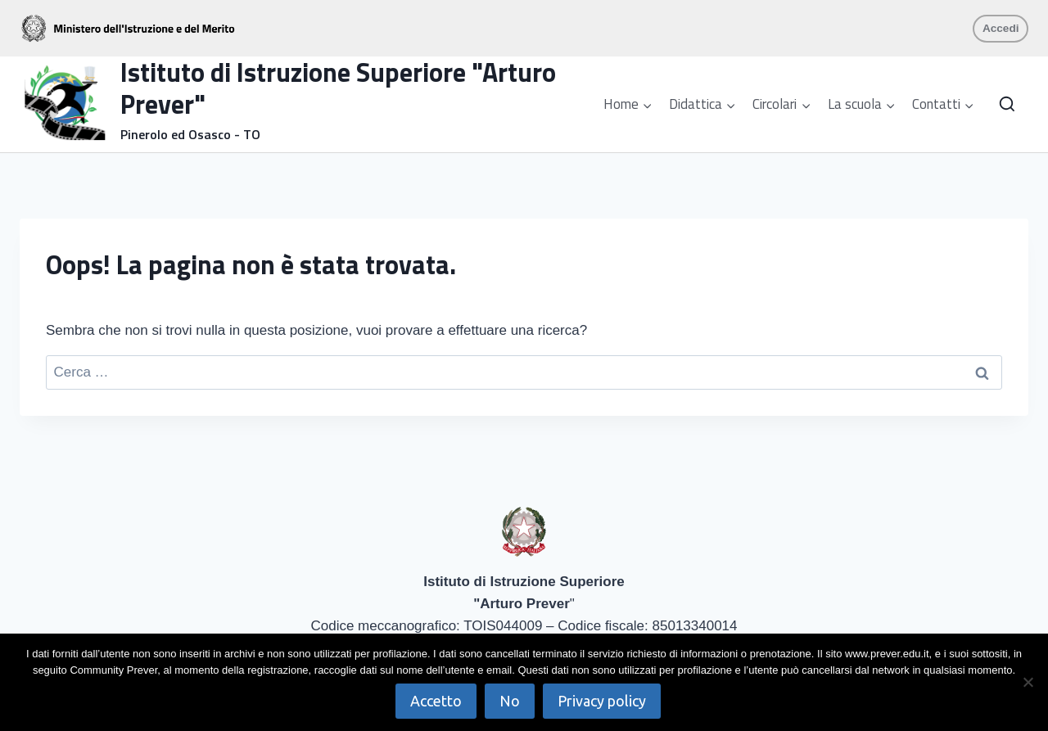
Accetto (436, 701)
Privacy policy (602, 701)
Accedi (1000, 28)
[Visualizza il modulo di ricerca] (1007, 104)
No (509, 701)
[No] (1027, 682)
